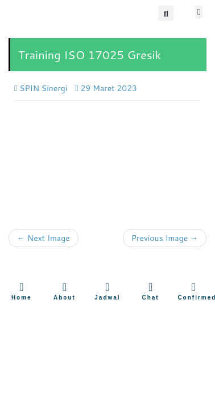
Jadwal (107, 297)
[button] (165, 13)
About (64, 297)
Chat (150, 297)
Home (21, 297)
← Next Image (43, 238)
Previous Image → (164, 238)
